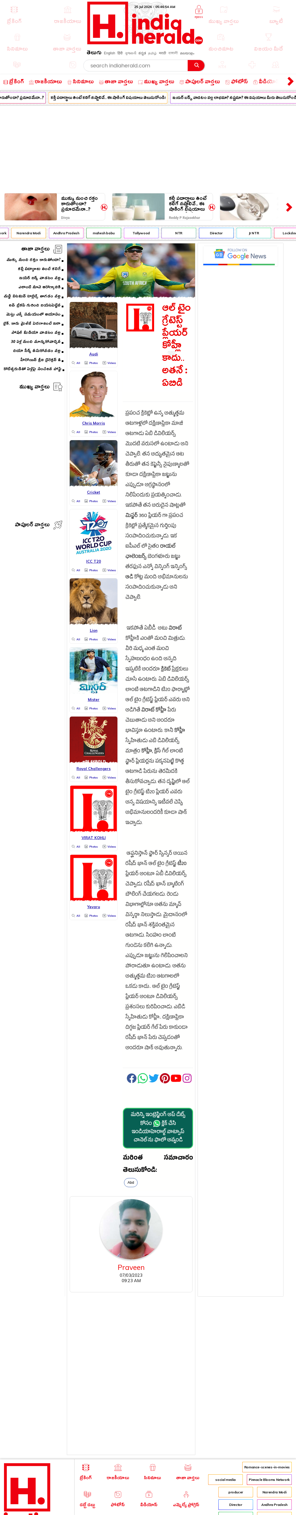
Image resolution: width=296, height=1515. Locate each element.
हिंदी (120, 53)
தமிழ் (152, 53)
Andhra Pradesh (69, 233)
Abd (130, 1182)
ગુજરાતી (130, 53)
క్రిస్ (157, 752)
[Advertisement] (148, 148)
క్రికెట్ (166, 670)
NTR (181, 233)
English (109, 53)
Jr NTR (257, 233)
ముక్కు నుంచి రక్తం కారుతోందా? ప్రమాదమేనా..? (79, 204)
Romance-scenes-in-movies (267, 1467)
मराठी (162, 53)
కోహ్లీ (179, 731)
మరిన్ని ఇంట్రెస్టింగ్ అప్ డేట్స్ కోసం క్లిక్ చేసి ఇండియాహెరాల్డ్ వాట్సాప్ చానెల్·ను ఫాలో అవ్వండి (158, 1128)
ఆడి (129, 577)
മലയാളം (187, 53)
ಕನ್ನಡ (142, 53)
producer (235, 1492)
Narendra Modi (32, 233)
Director (219, 233)
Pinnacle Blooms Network (269, 1479)
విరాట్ (175, 629)
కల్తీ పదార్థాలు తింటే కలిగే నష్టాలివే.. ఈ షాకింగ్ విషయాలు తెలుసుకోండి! (110, 98)
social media (225, 1479)
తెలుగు (94, 53)
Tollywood (144, 233)
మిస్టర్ (131, 516)
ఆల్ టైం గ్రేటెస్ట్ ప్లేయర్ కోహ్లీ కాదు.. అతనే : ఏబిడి (176, 347)
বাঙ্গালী (173, 53)
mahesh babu (106, 233)
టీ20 (182, 864)
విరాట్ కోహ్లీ (153, 711)
